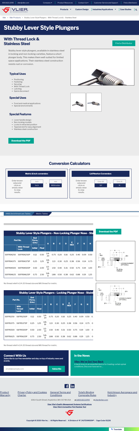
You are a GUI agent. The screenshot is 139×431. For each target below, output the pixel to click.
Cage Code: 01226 (103, 420)
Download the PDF (21, 141)
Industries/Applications (104, 9)
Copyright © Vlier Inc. (37, 420)
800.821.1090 (8, 3)
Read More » (108, 366)
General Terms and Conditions (60, 394)
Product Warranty (5, 394)
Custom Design (82, 9)
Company (47, 3)
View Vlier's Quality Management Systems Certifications (69, 404)
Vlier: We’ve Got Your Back (88, 361)
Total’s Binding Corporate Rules (87, 394)
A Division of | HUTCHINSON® (81, 420)
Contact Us (83, 3)
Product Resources (65, 3)
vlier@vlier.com (23, 3)
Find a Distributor (130, 3)
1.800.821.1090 (83, 400)
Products (65, 9)
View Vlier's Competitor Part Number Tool (69, 407)
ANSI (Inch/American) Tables (18, 214)
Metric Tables (42, 214)
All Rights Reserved (58, 420)
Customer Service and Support (106, 3)
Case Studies (125, 9)
